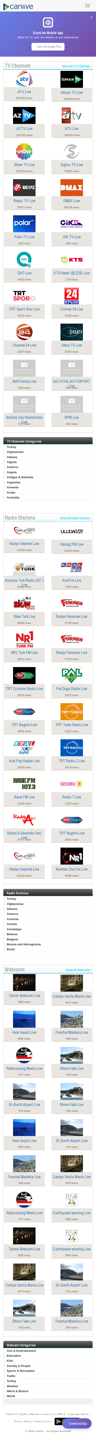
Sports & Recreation (21, 1371)
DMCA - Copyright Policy (73, 1414)
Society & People (18, 1366)
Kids (10, 1360)
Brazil (11, 949)
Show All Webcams (78, 969)
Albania (12, 457)
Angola (12, 472)
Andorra (12, 467)
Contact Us (48, 1414)
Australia (13, 497)
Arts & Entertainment (21, 1350)
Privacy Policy (23, 1421)
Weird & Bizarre (18, 1391)
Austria (12, 924)
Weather (12, 1386)
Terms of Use (42, 1421)
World (11, 1396)
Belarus (12, 934)
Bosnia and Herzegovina (24, 944)
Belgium (12, 939)
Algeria (12, 462)
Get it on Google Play (49, 47)
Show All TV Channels (76, 66)
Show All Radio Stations (75, 518)
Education (14, 1355)
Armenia (12, 487)
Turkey (11, 447)
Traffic (11, 1376)
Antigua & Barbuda (20, 477)
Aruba (11, 492)
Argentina (13, 482)
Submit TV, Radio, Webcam (22, 1414)
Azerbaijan (14, 929)
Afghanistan (15, 452)
